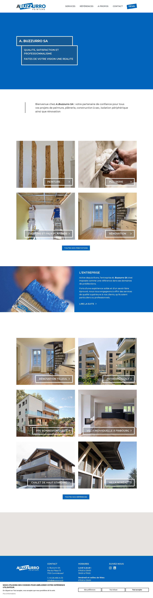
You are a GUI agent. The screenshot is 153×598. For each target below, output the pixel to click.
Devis (132, 6)
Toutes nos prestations (76, 248)
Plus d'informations (9, 594)
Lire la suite (86, 304)
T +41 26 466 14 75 (55, 578)
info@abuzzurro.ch (55, 580)
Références (86, 6)
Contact (118, 6)
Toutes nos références (76, 497)
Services (70, 6)
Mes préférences (89, 590)
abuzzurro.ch (31, 6)
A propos (103, 6)
